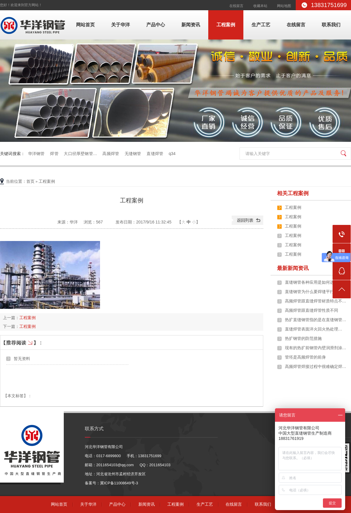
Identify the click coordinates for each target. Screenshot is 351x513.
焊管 (54, 153)
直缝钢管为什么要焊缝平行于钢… (315, 292)
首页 (30, 181)
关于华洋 (120, 24)
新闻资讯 (190, 24)
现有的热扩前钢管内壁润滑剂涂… (315, 348)
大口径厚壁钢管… (80, 153)
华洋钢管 (36, 153)
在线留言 (236, 6)
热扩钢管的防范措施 (303, 338)
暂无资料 (22, 358)
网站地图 (284, 6)
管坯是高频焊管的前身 (305, 357)
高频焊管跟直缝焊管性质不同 (311, 310)
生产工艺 (261, 24)
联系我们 (331, 24)
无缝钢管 (133, 153)
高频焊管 (110, 153)
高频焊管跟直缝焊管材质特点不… (315, 301)
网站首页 (85, 24)
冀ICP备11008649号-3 (119, 483)
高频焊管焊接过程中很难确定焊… (315, 366)
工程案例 (225, 24)
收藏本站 (260, 6)
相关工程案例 (293, 193)
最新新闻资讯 (293, 268)
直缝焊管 (155, 153)
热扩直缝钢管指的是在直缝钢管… (315, 320)
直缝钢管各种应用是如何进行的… (315, 282)
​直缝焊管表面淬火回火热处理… (313, 329)
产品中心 (155, 24)
